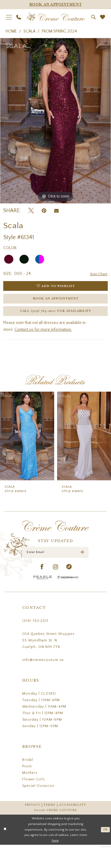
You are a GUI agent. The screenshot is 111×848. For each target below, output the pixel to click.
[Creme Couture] (55, 17)
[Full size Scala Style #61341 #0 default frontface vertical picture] (55, 121)
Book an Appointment (55, 300)
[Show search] (93, 17)
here (55, 844)
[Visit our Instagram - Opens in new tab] (56, 570)
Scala (29, 31)
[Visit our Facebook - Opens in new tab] (42, 570)
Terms (49, 808)
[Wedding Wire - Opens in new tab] (67, 580)
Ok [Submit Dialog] (105, 832)
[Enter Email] (55, 555)
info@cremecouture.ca (43, 663)
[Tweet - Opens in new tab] (31, 210)
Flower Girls (33, 782)
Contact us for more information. (43, 332)
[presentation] (27, 438)
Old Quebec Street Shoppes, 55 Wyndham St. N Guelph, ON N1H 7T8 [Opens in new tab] (49, 643)
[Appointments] (55, 4)
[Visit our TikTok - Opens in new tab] (69, 570)
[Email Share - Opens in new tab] (56, 211)
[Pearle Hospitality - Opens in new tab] (43, 580)
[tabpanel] (55, 121)
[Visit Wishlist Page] (102, 17)
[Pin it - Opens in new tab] (43, 211)
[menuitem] (9, 17)
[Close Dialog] (5, 833)
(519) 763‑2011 (35, 624)
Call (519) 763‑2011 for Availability (55, 313)
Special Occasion (38, 789)
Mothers (30, 776)
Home (11, 31)
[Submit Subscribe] (82, 555)
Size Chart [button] (98, 274)
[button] (9, 17)
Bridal (27, 763)
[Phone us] (18, 17)
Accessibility (72, 808)
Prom (27, 769)
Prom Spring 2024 (59, 31)
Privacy (32, 808)
